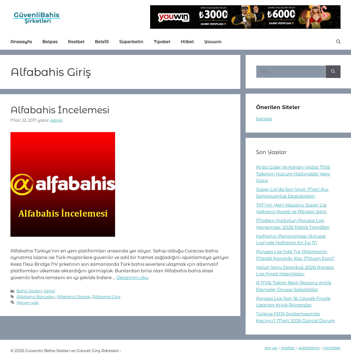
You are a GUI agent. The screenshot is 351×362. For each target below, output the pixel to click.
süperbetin (309, 347)
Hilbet (187, 41)
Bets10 (102, 41)
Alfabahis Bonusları (35, 297)
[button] (338, 42)
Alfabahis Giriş (106, 297)
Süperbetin (131, 41)
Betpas (50, 41)
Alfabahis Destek (73, 297)
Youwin (213, 41)
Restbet (76, 41)
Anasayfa (21, 41)
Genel (49, 291)
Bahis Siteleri (29, 291)
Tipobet (162, 41)
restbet (288, 347)
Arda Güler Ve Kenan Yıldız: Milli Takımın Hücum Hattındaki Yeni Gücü (293, 174)
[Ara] (333, 71)
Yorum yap (27, 302)
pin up (271, 347)
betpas (264, 118)
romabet (332, 347)
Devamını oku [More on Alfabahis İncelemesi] (132, 277)
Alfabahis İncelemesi (59, 110)
